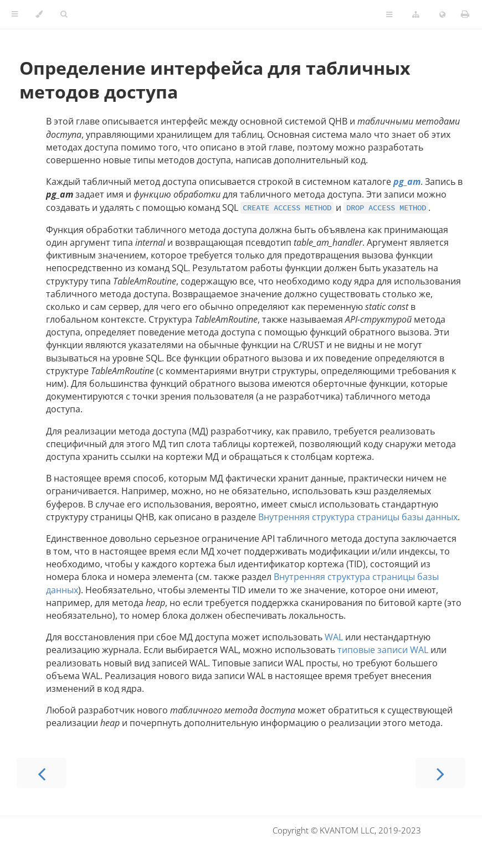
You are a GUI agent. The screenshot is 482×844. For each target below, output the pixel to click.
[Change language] (442, 15)
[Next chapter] (440, 773)
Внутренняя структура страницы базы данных (358, 517)
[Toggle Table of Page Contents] (389, 15)
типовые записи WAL (382, 650)
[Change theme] (39, 14)
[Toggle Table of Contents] (15, 14)
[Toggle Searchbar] (64, 14)
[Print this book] (465, 14)
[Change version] (415, 15)
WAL (334, 637)
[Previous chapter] (41, 773)
